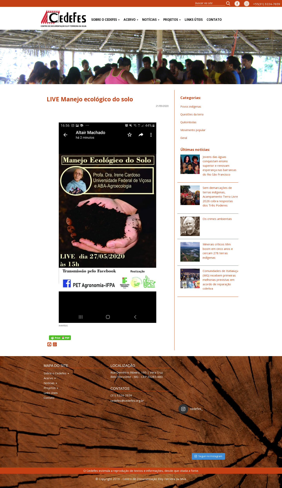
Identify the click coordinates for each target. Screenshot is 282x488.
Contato (214, 20)
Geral (183, 138)
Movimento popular (192, 130)
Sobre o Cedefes (105, 20)
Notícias (150, 20)
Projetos (172, 20)
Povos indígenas (190, 106)
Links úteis (194, 20)
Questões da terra (191, 114)
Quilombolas (188, 122)
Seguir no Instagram (208, 456)
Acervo (131, 20)
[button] (229, 3)
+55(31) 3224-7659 (266, 4)
